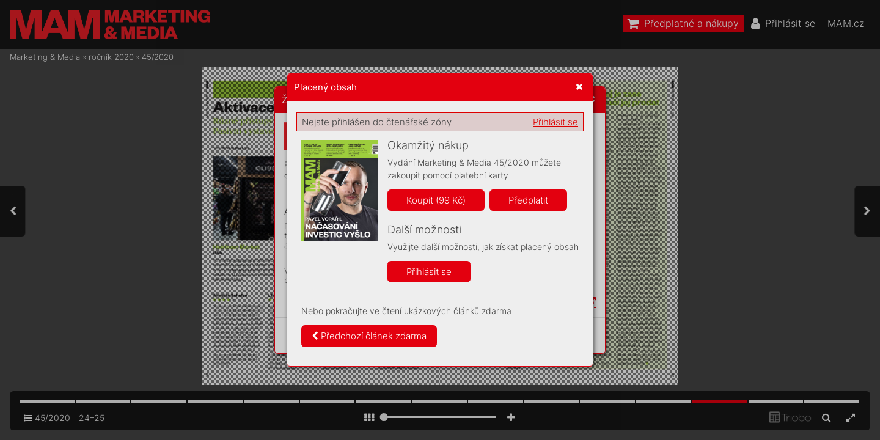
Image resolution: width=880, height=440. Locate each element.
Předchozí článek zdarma (369, 336)
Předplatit (528, 200)
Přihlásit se (555, 122)
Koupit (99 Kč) (436, 200)
